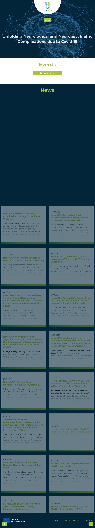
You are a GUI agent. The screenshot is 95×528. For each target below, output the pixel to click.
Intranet (54, 520)
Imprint (66, 520)
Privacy (77, 520)
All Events (47, 73)
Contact (88, 520)
